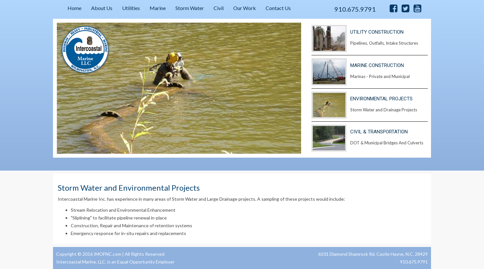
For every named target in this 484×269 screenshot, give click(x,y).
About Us (101, 8)
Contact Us (278, 8)
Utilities (131, 8)
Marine (158, 8)
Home (74, 8)
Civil (219, 8)
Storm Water (189, 8)
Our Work (244, 8)
